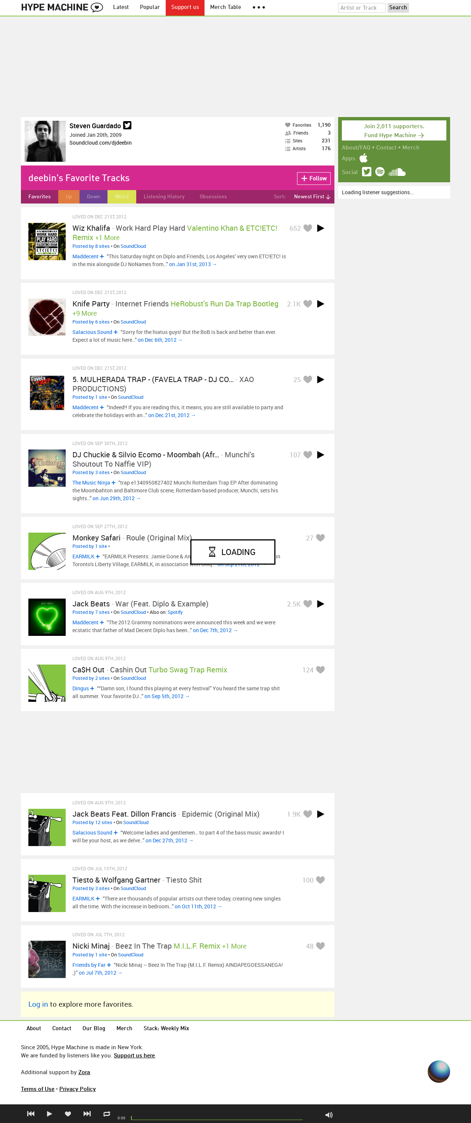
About (33, 1029)
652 (295, 228)
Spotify (175, 612)
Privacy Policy (77, 1088)
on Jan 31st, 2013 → (193, 264)
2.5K (294, 603)
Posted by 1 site (89, 397)
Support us (185, 7)
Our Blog (93, 1029)
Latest (121, 7)
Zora (84, 1072)
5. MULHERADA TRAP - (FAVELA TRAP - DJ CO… (153, 379)
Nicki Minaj (91, 946)
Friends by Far (89, 964)
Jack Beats (91, 604)
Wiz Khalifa (91, 228)
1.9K (294, 814)
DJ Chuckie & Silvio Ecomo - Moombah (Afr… (145, 454)
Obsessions (213, 196)
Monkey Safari (96, 538)
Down (93, 196)
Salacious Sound (92, 331)
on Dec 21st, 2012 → (172, 415)
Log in (38, 1004)
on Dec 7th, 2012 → (215, 630)
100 (308, 880)
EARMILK (83, 556)
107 (295, 454)
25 (297, 379)
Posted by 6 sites (91, 321)
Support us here (134, 1055)
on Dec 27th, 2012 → (170, 840)
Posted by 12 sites (92, 822)
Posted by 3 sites (91, 472)
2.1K (294, 303)
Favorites (39, 196)
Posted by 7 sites (91, 612)
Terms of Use (37, 1088)
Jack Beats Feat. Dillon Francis (124, 814)
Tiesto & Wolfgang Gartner (116, 880)
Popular (150, 7)
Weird (122, 196)
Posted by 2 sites (91, 678)
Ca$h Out (88, 670)
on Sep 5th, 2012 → (167, 696)
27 (310, 537)
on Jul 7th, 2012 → (101, 972)
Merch (410, 148)
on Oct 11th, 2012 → (198, 906)
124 (308, 669)
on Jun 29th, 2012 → (117, 498)
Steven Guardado (95, 125)
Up (69, 196)
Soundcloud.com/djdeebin (100, 142)
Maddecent (85, 256)
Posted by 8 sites (91, 246)
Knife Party (91, 304)
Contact (386, 148)
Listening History (164, 196)
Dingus (80, 688)
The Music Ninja (91, 482)
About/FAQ (356, 148)
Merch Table (225, 7)
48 (310, 946)
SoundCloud (133, 246)
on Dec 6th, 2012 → (160, 339)
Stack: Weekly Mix (166, 1029)
